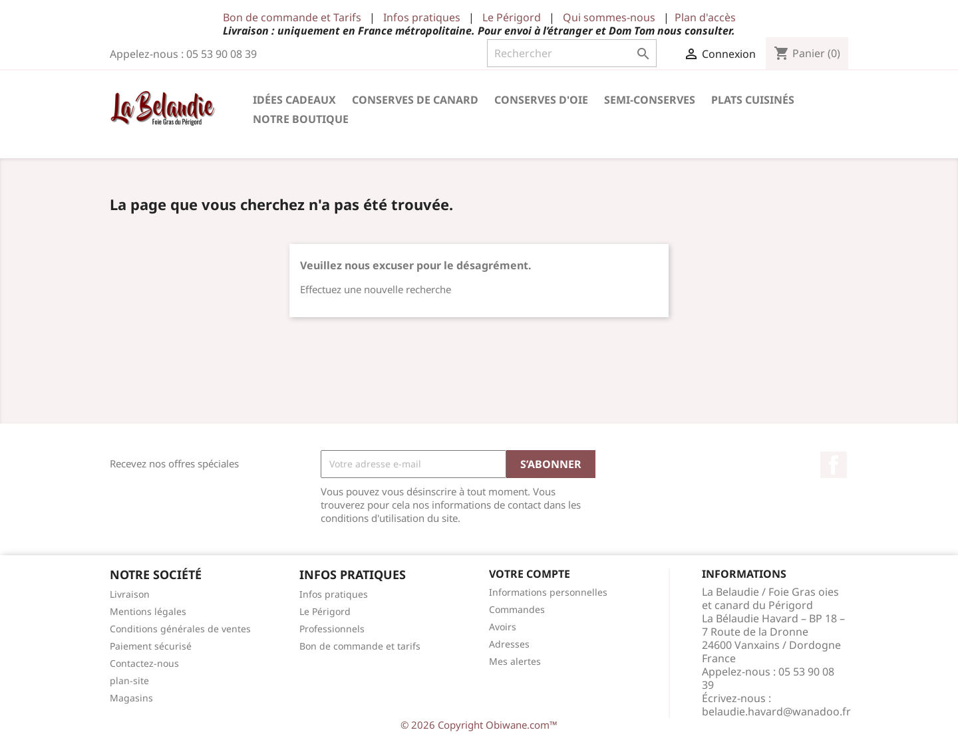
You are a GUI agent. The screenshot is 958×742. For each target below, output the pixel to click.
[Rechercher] (572, 53)
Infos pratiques (421, 17)
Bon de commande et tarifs (359, 646)
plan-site (129, 680)
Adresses (509, 644)
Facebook (833, 464)
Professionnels (332, 628)
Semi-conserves (649, 99)
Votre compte (529, 573)
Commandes (517, 609)
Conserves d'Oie (541, 99)
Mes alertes (515, 661)
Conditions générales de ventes (180, 628)
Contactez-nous (144, 663)
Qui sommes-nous (609, 17)
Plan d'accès (705, 17)
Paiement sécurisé (151, 646)
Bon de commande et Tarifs (292, 17)
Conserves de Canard (415, 99)
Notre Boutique (301, 119)
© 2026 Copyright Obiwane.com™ (479, 724)
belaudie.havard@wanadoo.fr (776, 711)
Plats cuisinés (752, 99)
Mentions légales (148, 611)
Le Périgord (511, 17)
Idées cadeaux (294, 99)
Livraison (130, 594)
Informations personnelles (548, 592)
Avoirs (502, 626)
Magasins (131, 697)
